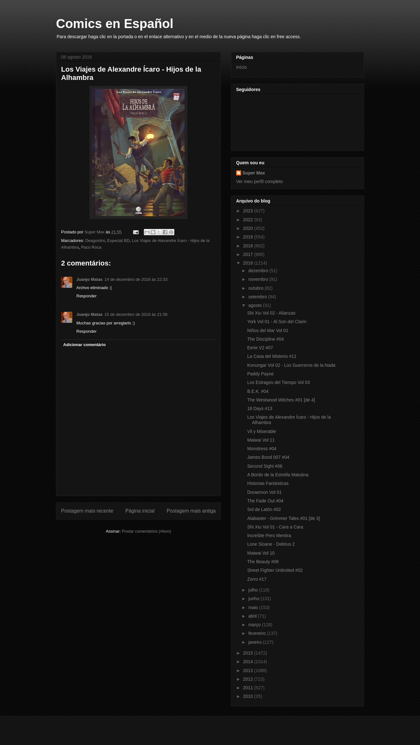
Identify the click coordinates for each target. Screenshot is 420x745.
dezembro (258, 270)
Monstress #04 (261, 448)
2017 (248, 254)
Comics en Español (114, 24)
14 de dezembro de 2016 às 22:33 (135, 279)
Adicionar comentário (84, 344)
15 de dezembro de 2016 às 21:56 (135, 314)
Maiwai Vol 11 (261, 440)
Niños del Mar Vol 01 (267, 330)
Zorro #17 (257, 579)
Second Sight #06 (265, 466)
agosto (255, 305)
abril (253, 616)
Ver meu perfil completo (259, 181)
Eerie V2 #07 (260, 347)
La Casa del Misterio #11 (272, 356)
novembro (258, 279)
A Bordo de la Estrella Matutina (277, 474)
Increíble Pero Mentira (269, 535)
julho (253, 589)
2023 (248, 210)
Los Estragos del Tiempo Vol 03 (278, 382)
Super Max (253, 172)
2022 (248, 219)
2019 (248, 236)
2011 (248, 687)
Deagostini (95, 240)
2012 (248, 679)
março (255, 624)
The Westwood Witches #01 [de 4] (281, 399)
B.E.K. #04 (258, 391)
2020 (248, 228)
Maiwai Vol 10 (261, 553)
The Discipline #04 (265, 339)
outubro (256, 288)
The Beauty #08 (263, 561)
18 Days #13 (259, 408)
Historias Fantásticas (268, 483)
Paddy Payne (260, 373)
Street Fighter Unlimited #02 (275, 570)
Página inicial (140, 511)
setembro (258, 296)
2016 (248, 263)
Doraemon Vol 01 (264, 492)
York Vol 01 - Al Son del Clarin (276, 321)
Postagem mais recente (87, 511)
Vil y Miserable (261, 431)
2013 (248, 670)
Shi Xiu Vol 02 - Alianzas (271, 313)
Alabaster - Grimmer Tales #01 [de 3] (283, 518)
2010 (248, 696)
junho (254, 598)
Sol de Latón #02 (264, 509)
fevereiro (257, 633)
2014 (248, 661)
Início (241, 67)
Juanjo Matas (89, 279)
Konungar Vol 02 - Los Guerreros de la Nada (291, 365)
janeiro (255, 642)
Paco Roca (91, 247)
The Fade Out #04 (265, 500)
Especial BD (118, 240)
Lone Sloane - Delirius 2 (271, 544)
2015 (248, 653)
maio (253, 607)
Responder (86, 296)
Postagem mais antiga (191, 511)
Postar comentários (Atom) (146, 531)
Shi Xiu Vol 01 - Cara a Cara (275, 526)
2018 (248, 245)
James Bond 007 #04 (268, 457)
